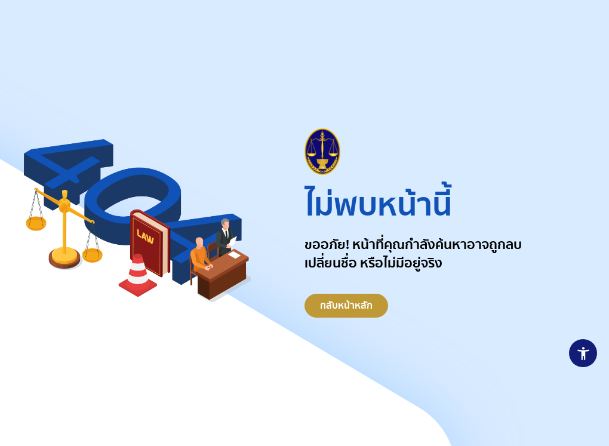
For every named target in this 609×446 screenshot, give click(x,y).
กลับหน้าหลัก (346, 309)
